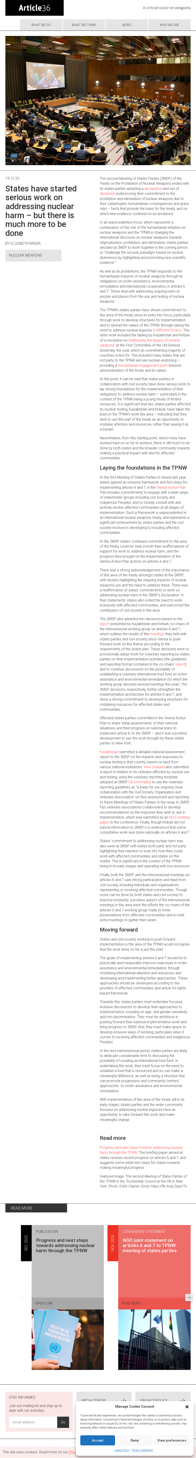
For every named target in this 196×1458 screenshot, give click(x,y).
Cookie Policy (122, 1450)
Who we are (169, 25)
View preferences (171, 1440)
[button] (187, 1407)
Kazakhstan (109, 752)
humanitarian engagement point (143, 365)
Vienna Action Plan (171, 487)
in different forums (167, 330)
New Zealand (154, 767)
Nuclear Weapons (25, 255)
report (104, 624)
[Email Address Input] (33, 1422)
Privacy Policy (163, 1401)
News (126, 25)
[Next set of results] (188, 1297)
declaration (153, 188)
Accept (97, 1440)
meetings (157, 634)
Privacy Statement (142, 1450)
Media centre (104, 1401)
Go (63, 1422)
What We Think (84, 25)
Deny (135, 1440)
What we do (41, 25)
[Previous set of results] (22, 1297)
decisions (107, 193)
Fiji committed (140, 782)
